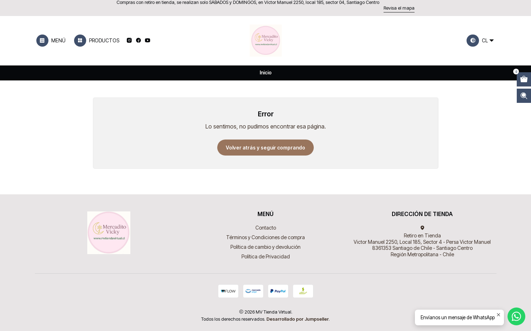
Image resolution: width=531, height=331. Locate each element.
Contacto (265, 228)
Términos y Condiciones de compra (265, 237)
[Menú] (51, 40)
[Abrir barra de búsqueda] (524, 96)
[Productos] (96, 40)
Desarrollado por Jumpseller (297, 319)
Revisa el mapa (399, 8)
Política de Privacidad (265, 256)
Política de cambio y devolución (265, 247)
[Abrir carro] (524, 79)
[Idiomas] (480, 40)
